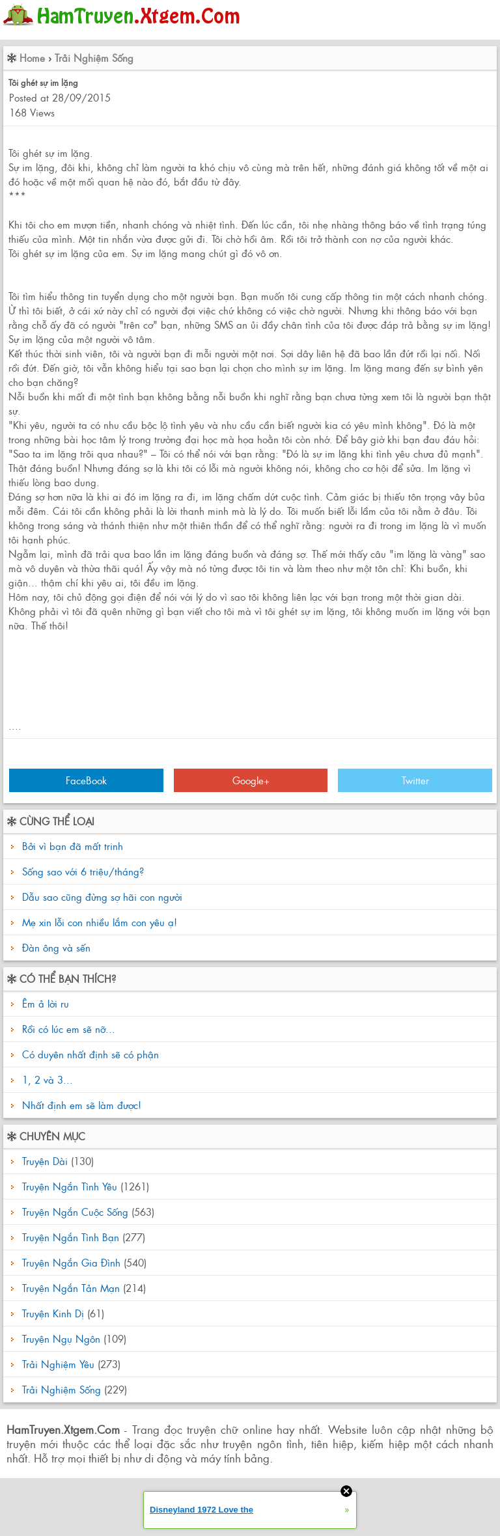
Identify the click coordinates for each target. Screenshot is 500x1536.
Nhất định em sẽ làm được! (80, 1104)
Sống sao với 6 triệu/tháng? (83, 871)
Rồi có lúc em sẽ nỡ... (67, 1028)
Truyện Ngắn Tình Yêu (69, 1186)
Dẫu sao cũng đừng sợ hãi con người (102, 896)
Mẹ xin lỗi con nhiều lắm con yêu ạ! (99, 921)
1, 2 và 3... (46, 1079)
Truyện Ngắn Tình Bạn (70, 1236)
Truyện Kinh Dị (53, 1313)
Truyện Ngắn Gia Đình (71, 1262)
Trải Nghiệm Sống (94, 57)
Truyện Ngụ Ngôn (61, 1338)
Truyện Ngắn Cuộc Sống (75, 1211)
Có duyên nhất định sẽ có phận (89, 1054)
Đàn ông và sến (56, 947)
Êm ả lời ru (44, 1003)
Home (32, 57)
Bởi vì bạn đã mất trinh (72, 845)
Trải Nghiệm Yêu (58, 1363)
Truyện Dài (45, 1160)
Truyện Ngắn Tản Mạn (71, 1287)
